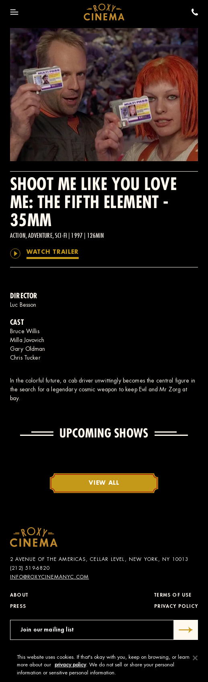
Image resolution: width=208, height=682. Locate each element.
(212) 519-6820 (30, 568)
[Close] (195, 660)
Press (18, 606)
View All (104, 483)
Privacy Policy (176, 606)
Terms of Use (173, 595)
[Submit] (186, 630)
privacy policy (70, 666)
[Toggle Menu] (14, 12)
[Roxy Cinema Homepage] (104, 12)
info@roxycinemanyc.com (49, 577)
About (19, 595)
